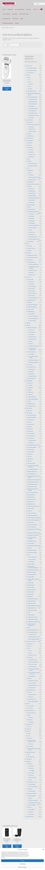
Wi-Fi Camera (32, 295)
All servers (30, 246)
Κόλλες (29, 401)
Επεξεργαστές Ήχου (32, 541)
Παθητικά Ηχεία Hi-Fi (32, 608)
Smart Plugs (31, 288)
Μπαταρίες (28, 728)
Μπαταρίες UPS (31, 756)
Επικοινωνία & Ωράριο (19, 9)
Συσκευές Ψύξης (32, 320)
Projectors (31, 442)
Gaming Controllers (33, 99)
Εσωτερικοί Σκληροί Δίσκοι (33, 184)
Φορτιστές (31, 814)
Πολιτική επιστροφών (23, 14)
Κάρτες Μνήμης (32, 179)
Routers (31, 341)
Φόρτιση (30, 807)
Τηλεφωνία (28, 761)
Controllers (31, 334)
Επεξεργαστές (31, 181)
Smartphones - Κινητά (32, 782)
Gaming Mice (32, 106)
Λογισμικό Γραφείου (33, 165)
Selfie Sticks (31, 772)
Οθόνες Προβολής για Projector (34, 605)
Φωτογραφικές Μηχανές (33, 632)
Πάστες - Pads (32, 154)
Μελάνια (29, 678)
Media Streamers (32, 440)
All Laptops (30, 122)
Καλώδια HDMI (31, 576)
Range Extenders (32, 376)
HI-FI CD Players (31, 433)
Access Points (32, 369)
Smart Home (30, 279)
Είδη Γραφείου (29, 380)
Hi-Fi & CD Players (33, 557)
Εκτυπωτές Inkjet (33, 664)
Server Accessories (31, 248)
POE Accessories (32, 339)
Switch (30, 88)
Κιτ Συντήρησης (32, 683)
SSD (28, 168)
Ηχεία (30, 230)
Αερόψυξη (31, 152)
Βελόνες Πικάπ (31, 508)
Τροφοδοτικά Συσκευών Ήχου (34, 621)
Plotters (29, 646)
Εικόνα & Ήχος (29, 412)
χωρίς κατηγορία (29, 816)
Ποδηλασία (30, 719)
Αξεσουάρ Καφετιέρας (33, 264)
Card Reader (31, 216)
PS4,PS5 (31, 84)
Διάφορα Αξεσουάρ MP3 (33, 515)
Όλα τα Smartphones (33, 786)
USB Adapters (32, 220)
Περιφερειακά (32, 676)
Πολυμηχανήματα (31, 690)
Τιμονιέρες (31, 117)
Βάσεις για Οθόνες (33, 227)
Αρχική (3, 9)
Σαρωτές (30, 692)
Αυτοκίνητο (28, 252)
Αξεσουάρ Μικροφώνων (33, 484)
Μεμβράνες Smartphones (34, 802)
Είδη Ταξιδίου (29, 408)
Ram (29, 158)
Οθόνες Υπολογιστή (33, 236)
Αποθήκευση (30, 170)
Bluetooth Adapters (32, 415)
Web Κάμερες (32, 223)
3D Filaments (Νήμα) (32, 68)
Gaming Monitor (32, 110)
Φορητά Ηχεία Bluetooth (33, 629)
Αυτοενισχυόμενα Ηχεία (33, 492)
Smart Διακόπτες (33, 293)
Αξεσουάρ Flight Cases (32, 471)
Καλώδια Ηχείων (31, 585)
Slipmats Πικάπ (31, 451)
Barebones (30, 142)
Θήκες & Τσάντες (32, 131)
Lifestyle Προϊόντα (32, 712)
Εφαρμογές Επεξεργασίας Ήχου (34, 545)
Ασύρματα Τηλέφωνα (32, 793)
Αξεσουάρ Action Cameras (34, 636)
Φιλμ (29, 627)
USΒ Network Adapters (34, 362)
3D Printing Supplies (32, 70)
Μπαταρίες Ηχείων (32, 603)
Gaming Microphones (33, 108)
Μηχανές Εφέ (30, 594)
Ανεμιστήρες (32, 313)
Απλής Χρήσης (32, 784)
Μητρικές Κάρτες (31, 209)
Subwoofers (30, 454)
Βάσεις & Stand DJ (31, 494)
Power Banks (32, 809)
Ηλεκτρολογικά (29, 724)
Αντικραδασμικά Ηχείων (33, 469)
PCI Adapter (31, 354)
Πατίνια (31, 744)
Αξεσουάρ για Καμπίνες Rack (34, 479)
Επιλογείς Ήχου (31, 543)
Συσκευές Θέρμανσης (33, 318)
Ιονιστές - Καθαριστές (33, 316)
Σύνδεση (17, 23)
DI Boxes (29, 422)
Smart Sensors (32, 291)
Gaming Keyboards (33, 103)
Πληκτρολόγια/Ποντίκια (34, 239)
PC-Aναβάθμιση (29, 140)
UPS (29, 754)
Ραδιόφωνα (31, 561)
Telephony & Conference (34, 346)
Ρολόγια (31, 717)
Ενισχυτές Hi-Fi (31, 522)
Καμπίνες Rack (31, 587)
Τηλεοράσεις (29, 759)
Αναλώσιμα (30, 387)
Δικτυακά (28, 325)
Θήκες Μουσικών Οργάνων (33, 569)
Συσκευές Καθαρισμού (32, 307)
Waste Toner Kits (32, 655)
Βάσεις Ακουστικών (32, 499)
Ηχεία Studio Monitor (32, 550)
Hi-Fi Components (31, 435)
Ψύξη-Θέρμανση (31, 311)
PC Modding (30, 147)
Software (29, 161)
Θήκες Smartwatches (33, 800)
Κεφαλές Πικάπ (31, 591)
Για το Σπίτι (28, 277)
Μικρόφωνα (30, 596)
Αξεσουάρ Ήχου (32, 559)
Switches (31, 343)
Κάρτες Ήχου (32, 232)
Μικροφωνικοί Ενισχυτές (33, 598)
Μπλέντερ (31, 272)
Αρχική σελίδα (6, 27)
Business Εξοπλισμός (32, 327)
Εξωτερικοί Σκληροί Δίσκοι (34, 177)
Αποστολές (28, 9)
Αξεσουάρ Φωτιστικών (32, 486)
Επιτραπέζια (30, 746)
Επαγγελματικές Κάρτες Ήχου (34, 532)
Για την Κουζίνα (29, 259)
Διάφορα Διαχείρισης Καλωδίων (34, 517)
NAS (30, 172)
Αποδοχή (22, 860)
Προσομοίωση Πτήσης (34, 115)
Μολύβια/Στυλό (31, 403)
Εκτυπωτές (30, 657)
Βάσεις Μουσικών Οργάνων (33, 506)
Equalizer (30, 426)
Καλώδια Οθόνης (32, 195)
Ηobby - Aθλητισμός (30, 710)
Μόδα (29, 715)
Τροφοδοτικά (31, 136)
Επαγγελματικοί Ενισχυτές (33, 535)
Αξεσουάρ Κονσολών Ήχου (33, 482)
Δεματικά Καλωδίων (32, 513)
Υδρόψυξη (31, 156)
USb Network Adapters (33, 360)
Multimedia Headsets (32, 447)
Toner (29, 648)
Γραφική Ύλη (30, 392)
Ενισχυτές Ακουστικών (32, 524)
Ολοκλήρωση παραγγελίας (7, 23)
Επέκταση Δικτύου (32, 367)
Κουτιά (29, 207)
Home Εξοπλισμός (32, 351)
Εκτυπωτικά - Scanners (31, 641)
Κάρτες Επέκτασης (32, 589)
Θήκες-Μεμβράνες (31, 795)
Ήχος (29, 554)
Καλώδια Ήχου (32, 193)
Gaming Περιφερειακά (32, 97)
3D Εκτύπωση (29, 65)
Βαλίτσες (30, 410)
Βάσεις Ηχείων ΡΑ (31, 504)
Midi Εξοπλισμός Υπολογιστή (34, 445)
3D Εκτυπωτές (31, 72)
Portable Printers (33, 659)
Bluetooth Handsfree (32, 417)
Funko (29, 733)
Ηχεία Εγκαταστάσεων (32, 552)
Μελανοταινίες (32, 687)
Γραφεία (29, 389)
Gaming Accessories (32, 91)
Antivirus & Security (33, 163)
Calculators (30, 385)
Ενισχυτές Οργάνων (32, 526)
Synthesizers (30, 458)
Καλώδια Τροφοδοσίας (34, 197)
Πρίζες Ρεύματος (31, 614)
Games (29, 77)
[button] (43, 849)
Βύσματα (30, 510)
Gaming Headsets (33, 101)
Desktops (30, 145)
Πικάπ (29, 612)
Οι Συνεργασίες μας (6, 18)
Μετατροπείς (32, 234)
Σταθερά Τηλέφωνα (32, 805)
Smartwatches (32, 791)
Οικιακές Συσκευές (31, 262)
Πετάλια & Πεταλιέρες (32, 610)
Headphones (30, 431)
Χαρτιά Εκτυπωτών (32, 406)
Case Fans (31, 149)
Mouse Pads (31, 218)
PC (30, 79)
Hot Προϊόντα (15, 18)
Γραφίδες (28, 323)
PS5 (30, 86)
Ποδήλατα (31, 722)
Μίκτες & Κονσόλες (32, 601)
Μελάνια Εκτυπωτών (33, 685)
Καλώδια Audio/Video (32, 574)
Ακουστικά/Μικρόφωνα (34, 225)
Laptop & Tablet (29, 120)
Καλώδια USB (32, 191)
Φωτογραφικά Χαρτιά (33, 701)
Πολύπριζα (31, 202)
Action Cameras (32, 634)
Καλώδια (30, 186)
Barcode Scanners (33, 694)
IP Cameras (30, 364)
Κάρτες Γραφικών (31, 204)
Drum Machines (31, 424)
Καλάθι (21, 18)
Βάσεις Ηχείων (31, 501)
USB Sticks (31, 175)
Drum (30, 650)
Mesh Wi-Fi (31, 371)
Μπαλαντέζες (32, 200)
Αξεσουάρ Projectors (32, 473)
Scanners (31, 696)
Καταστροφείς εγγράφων (33, 399)
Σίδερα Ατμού (32, 274)
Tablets (29, 133)
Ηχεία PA (30, 548)
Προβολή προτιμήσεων (22, 867)
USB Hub (29, 461)
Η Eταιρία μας (10, 9)
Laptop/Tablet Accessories (33, 124)
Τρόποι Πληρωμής (6, 14)
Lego (29, 735)
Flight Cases (30, 428)
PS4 (30, 81)
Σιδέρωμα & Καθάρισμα (33, 304)
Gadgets (32, 770)
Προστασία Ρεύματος (30, 752)
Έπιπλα (28, 703)
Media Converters (32, 336)
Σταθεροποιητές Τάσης (32, 617)
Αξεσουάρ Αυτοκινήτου (32, 255)
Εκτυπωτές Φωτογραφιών (33, 520)
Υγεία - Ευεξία (30, 309)
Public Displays (31, 449)
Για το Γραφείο (31, 706)
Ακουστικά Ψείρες (31, 463)
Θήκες (30, 798)
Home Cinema (31, 438)
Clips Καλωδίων (31, 419)
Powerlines (31, 373)
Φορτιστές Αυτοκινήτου (33, 257)
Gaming (28, 75)
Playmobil (30, 738)
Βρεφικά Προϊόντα (32, 300)
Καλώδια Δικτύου (31, 378)
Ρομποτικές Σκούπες (33, 297)
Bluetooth (31, 768)
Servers (27, 243)
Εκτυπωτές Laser (32, 666)
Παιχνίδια (28, 731)
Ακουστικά (31, 775)
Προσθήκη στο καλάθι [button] (7, 89)
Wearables (30, 788)
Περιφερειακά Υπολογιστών (33, 211)
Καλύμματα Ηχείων (32, 572)
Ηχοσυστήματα (31, 564)
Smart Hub (31, 284)
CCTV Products (32, 332)
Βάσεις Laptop (32, 129)
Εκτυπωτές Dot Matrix (33, 662)
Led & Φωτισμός (29, 138)
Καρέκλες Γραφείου (32, 396)
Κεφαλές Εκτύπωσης (33, 680)
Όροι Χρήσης (14, 14)
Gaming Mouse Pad (33, 113)
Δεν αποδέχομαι (22, 863)
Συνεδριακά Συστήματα (33, 619)
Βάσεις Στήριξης (32, 777)
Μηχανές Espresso (33, 270)
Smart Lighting (32, 286)
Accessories (31, 126)
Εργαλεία (30, 302)
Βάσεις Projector (31, 497)
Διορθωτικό (30, 394)
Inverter (29, 726)
